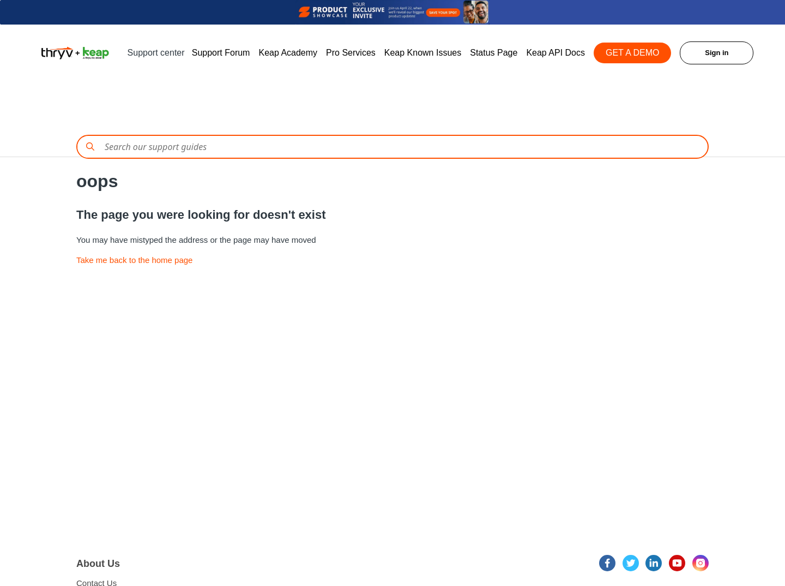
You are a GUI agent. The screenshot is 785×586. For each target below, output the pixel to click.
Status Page (493, 52)
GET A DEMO (632, 52)
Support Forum (221, 52)
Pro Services (351, 52)
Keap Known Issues (422, 52)
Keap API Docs (555, 52)
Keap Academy (287, 52)
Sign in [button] (716, 53)
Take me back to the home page (134, 260)
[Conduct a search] (392, 147)
